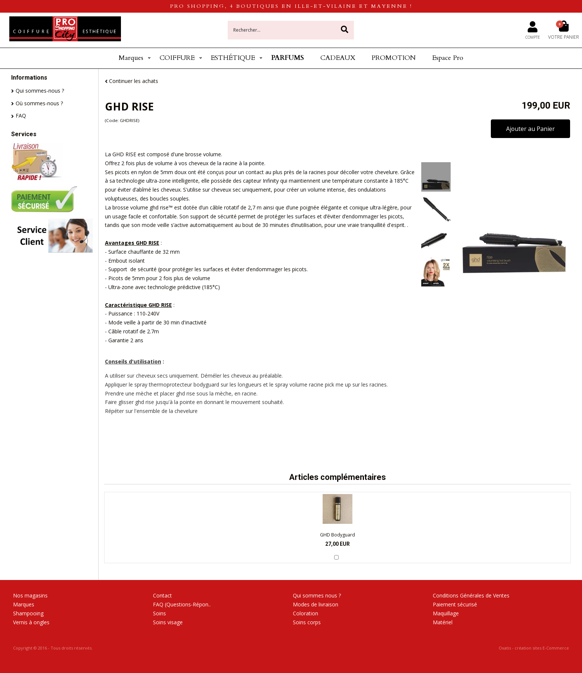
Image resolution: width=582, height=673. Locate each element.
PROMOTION (393, 58)
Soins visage (168, 622)
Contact (162, 595)
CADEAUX (337, 58)
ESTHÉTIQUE (233, 58)
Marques (131, 58)
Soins (159, 613)
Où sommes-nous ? (39, 103)
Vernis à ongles (31, 622)
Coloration (305, 613)
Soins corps (307, 622)
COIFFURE (177, 58)
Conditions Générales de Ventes (471, 595)
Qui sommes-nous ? (40, 90)
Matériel (443, 622)
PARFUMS (287, 58)
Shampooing (28, 613)
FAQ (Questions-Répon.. (182, 604)
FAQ (21, 115)
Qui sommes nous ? (317, 595)
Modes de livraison (315, 604)
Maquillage (446, 613)
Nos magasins (30, 595)
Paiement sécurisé (455, 604)
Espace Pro (447, 58)
